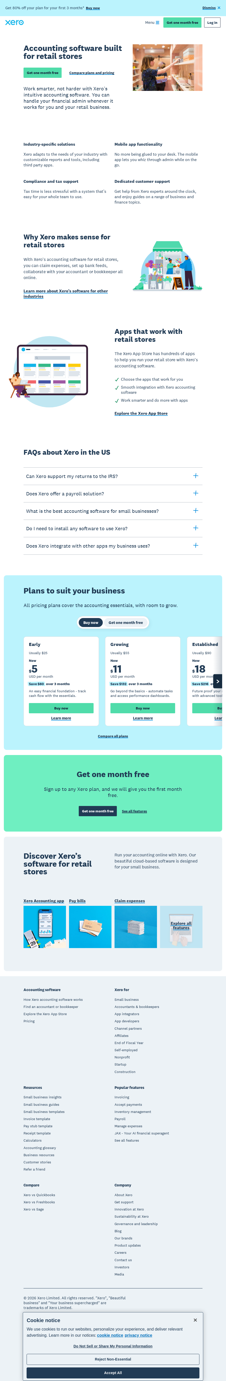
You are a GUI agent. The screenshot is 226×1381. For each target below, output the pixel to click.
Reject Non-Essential (113, 1359)
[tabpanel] (113, 681)
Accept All (113, 1373)
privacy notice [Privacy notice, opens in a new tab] (138, 1335)
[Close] (195, 1320)
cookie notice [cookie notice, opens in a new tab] (110, 1335)
